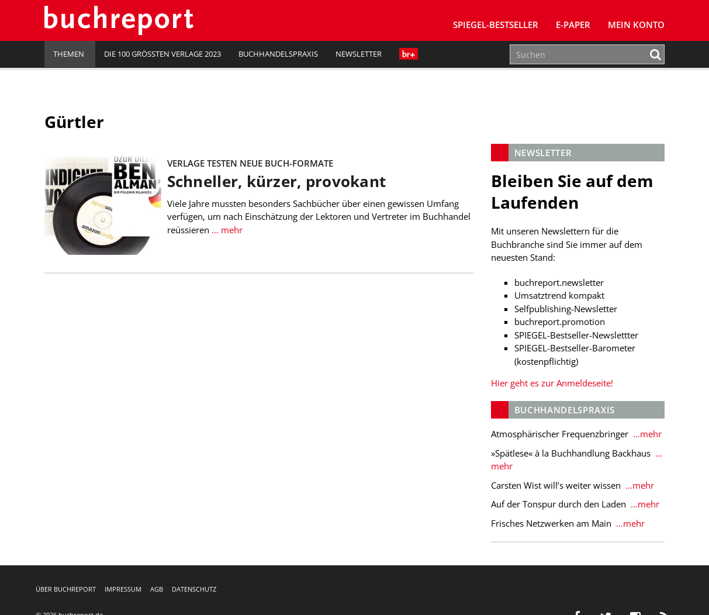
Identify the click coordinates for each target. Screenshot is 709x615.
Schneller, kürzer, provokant (276, 181)
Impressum (123, 589)
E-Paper (573, 24)
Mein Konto (636, 24)
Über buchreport (66, 589)
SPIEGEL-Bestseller (495, 24)
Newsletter (359, 54)
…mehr (646, 434)
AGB (156, 589)
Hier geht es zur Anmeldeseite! (552, 383)
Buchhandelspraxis (278, 54)
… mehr (226, 230)
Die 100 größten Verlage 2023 (162, 54)
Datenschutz (194, 589)
